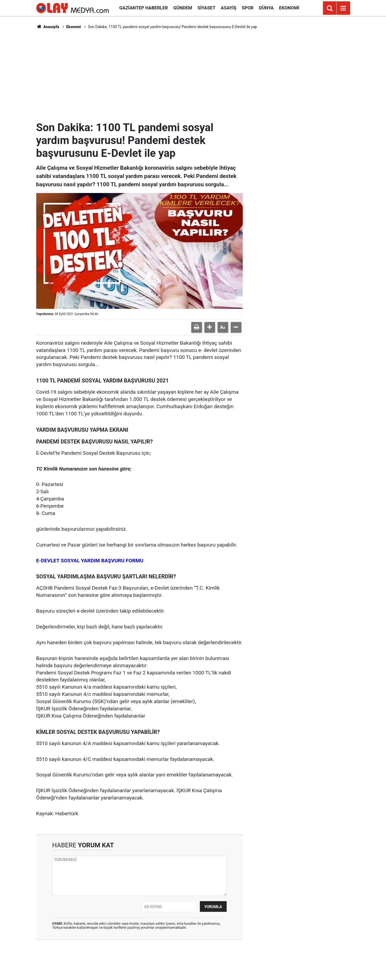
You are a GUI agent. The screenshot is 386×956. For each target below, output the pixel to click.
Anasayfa (47, 27)
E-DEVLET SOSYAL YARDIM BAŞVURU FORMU (90, 560)
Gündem (182, 7)
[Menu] (343, 8)
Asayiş (228, 7)
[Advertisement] (193, 75)
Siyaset (206, 7)
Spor (247, 7)
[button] (209, 327)
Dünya (266, 7)
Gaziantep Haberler (143, 7)
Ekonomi (289, 7)
